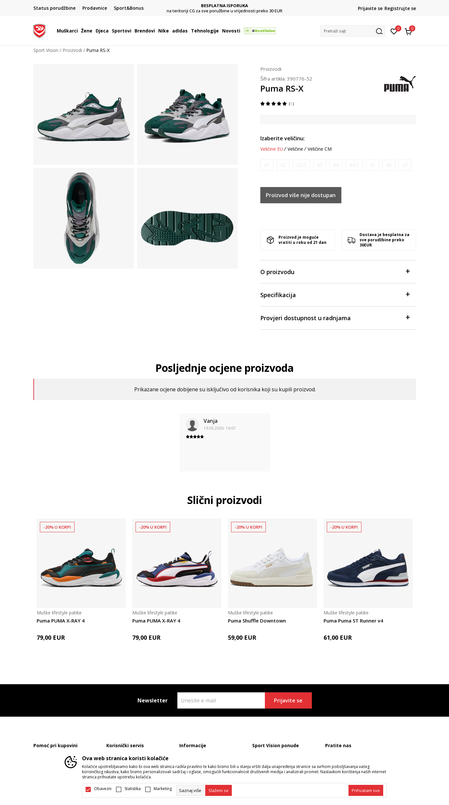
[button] (352, 31)
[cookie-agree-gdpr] (218, 790)
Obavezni (103, 789)
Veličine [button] (295, 149)
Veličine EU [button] (271, 149)
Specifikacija (334, 294)
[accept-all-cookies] (366, 790)
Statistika (132, 789)
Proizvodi (72, 50)
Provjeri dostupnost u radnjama (334, 317)
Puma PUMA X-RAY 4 (61, 620)
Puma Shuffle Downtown (257, 620)
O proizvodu (334, 271)
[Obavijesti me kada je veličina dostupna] (266, 165)
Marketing (163, 789)
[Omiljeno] (394, 31)
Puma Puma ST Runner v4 (353, 620)
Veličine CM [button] (320, 149)
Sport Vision (45, 50)
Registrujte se (400, 8)
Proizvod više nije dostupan (301, 195)
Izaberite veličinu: (282, 138)
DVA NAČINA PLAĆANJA (224, 5)
